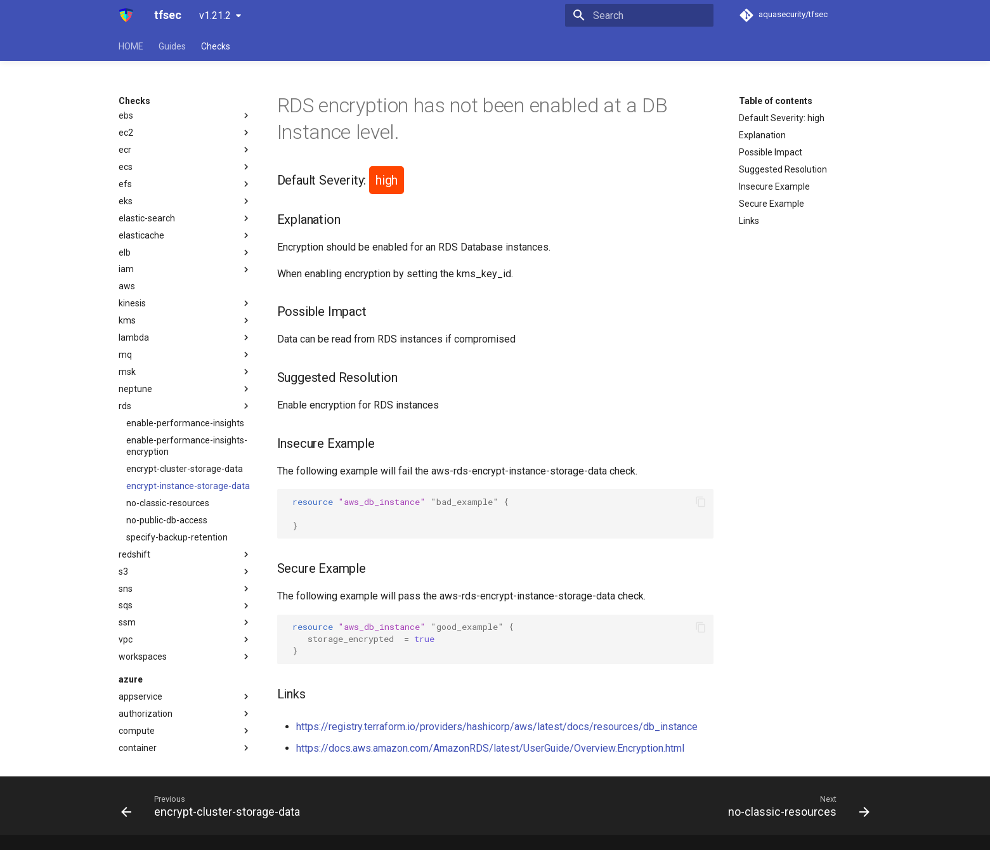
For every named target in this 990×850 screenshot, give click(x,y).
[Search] (639, 15)
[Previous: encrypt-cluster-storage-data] (213, 805)
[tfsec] (127, 15)
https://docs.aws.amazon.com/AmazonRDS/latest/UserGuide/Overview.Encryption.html (490, 748)
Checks (215, 46)
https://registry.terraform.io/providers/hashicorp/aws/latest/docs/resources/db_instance (497, 727)
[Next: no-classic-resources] (795, 805)
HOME (131, 46)
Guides (172, 46)
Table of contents (775, 101)
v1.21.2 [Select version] (215, 16)
